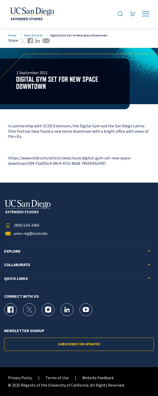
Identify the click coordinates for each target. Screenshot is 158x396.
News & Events (33, 35)
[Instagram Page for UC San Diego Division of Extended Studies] (48, 309)
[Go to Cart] (132, 14)
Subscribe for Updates (79, 344)
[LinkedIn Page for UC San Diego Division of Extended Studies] (67, 309)
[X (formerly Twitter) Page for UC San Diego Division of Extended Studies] (29, 309)
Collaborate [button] (17, 265)
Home (12, 35)
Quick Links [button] (16, 278)
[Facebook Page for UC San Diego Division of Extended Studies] (10, 309)
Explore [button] (12, 251)
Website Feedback (98, 378)
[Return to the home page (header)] (31, 14)
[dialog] (142, 380)
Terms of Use (57, 378)
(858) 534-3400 (21, 225)
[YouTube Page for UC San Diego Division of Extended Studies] (86, 309)
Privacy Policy (20, 378)
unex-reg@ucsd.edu (25, 233)
